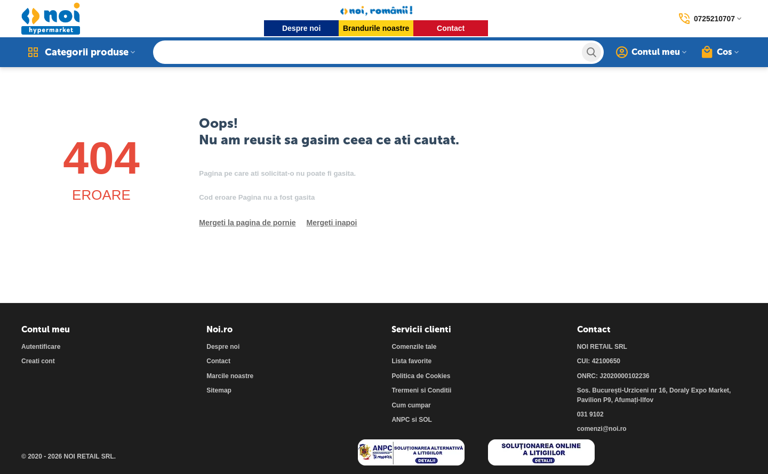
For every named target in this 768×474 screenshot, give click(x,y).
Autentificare (40, 346)
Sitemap (218, 390)
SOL (425, 419)
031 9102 (590, 414)
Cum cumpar (410, 405)
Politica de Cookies (420, 376)
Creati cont (38, 361)
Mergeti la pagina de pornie (247, 222)
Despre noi (301, 28)
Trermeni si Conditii (421, 390)
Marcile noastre (229, 376)
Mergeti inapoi (332, 222)
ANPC (400, 419)
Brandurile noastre (376, 28)
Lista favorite (411, 361)
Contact (451, 28)
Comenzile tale (413, 346)
